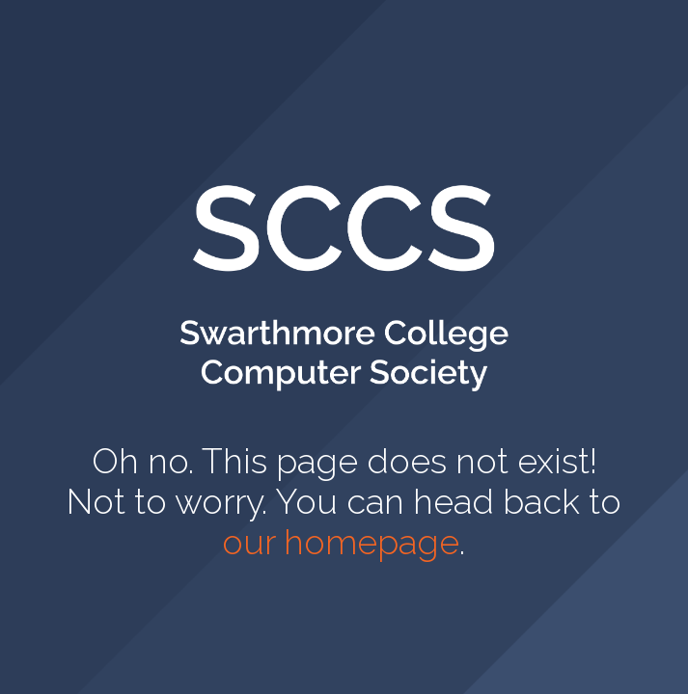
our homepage (340, 541)
